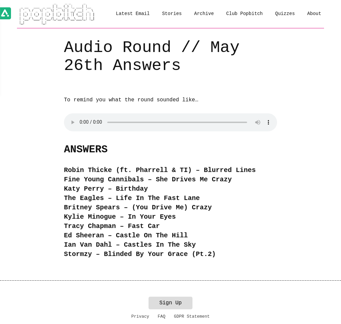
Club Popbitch (244, 13)
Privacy (140, 316)
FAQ (162, 316)
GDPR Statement (192, 316)
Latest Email (133, 13)
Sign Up (170, 303)
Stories (172, 13)
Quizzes (285, 13)
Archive (204, 13)
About (314, 13)
